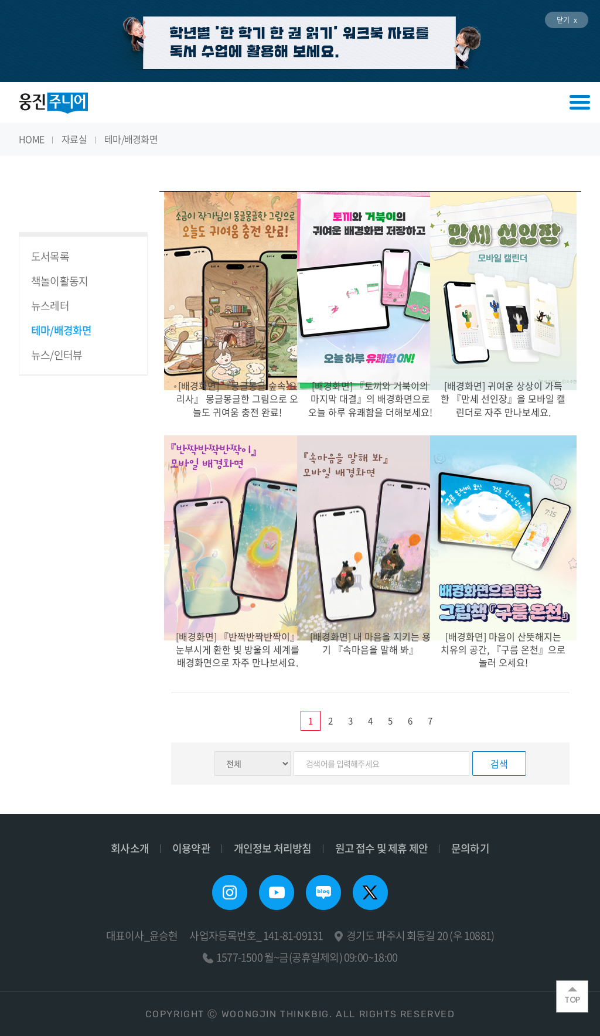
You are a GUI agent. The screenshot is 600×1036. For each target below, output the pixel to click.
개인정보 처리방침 (273, 848)
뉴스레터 (50, 305)
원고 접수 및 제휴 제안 (381, 848)
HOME (31, 139)
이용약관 (191, 848)
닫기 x (567, 20)
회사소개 (130, 848)
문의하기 (470, 848)
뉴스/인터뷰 (56, 355)
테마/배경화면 (131, 139)
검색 (499, 763)
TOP (571, 996)
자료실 (74, 139)
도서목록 (50, 256)
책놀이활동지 (59, 281)
